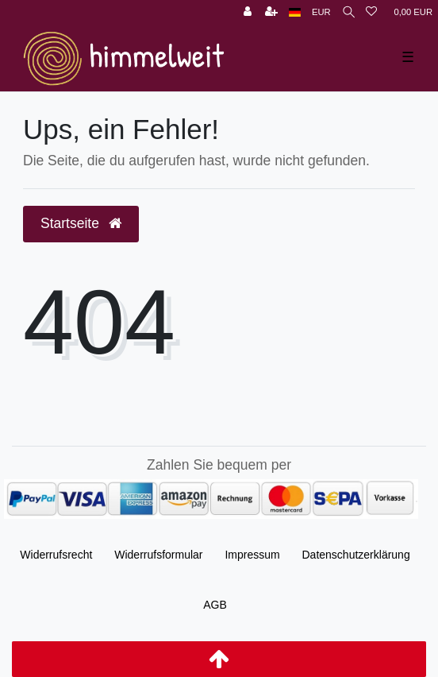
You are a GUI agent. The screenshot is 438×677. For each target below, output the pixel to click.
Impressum (252, 554)
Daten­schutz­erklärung (356, 554)
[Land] (294, 12)
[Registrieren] (271, 12)
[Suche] (348, 12)
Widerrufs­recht (56, 554)
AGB (215, 604)
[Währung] (321, 12)
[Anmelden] (247, 12)
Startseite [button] (80, 223)
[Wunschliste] (371, 12)
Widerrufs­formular (158, 554)
